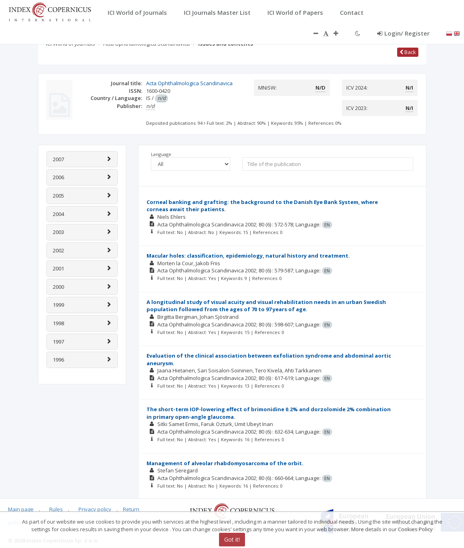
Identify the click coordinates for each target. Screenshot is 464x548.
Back (408, 52)
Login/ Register (403, 33)
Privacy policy (94, 509)
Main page (21, 509)
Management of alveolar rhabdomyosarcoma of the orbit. (225, 463)
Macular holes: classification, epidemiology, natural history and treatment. (248, 255)
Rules (56, 509)
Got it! (232, 539)
